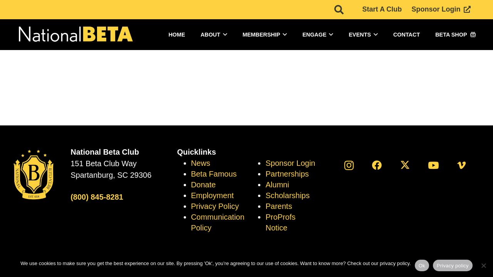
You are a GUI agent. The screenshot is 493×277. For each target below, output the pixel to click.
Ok (422, 266)
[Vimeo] (461, 165)
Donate (203, 184)
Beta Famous (214, 174)
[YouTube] (433, 165)
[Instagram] (349, 165)
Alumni (277, 184)
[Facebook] (377, 165)
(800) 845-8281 (96, 197)
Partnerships (287, 174)
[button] (223, 34)
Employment (212, 195)
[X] (405, 165)
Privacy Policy (215, 206)
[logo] (75, 34)
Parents (278, 206)
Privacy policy (453, 266)
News (200, 163)
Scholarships (287, 195)
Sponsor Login (290, 163)
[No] (483, 265)
